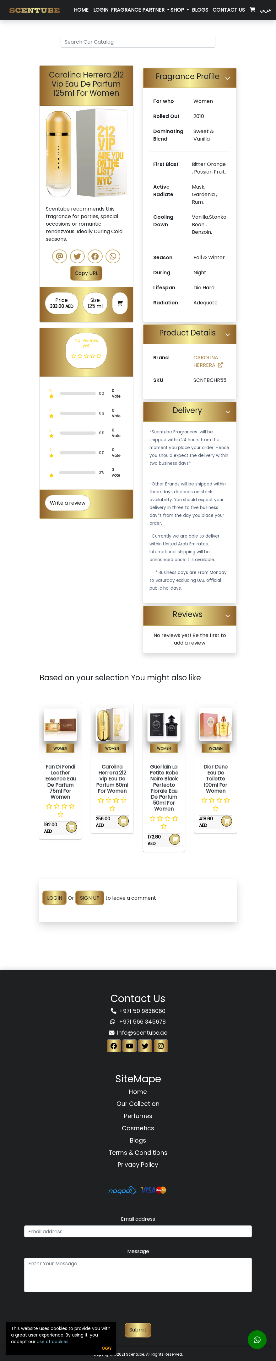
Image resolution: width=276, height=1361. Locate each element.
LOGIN (54, 898)
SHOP (177, 9)
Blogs (200, 9)
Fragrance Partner (138, 9)
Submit (138, 1329)
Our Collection (138, 1104)
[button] (47, 152)
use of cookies (52, 1341)
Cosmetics (138, 1128)
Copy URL (86, 273)
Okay (106, 1348)
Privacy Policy (138, 1164)
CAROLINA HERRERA (208, 361)
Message (138, 1251)
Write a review (67, 502)
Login (100, 9)
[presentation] (138, 1310)
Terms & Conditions (138, 1153)
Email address (138, 1219)
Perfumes (138, 1116)
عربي (265, 9)
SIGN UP (90, 898)
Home (81, 9)
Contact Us (229, 9)
